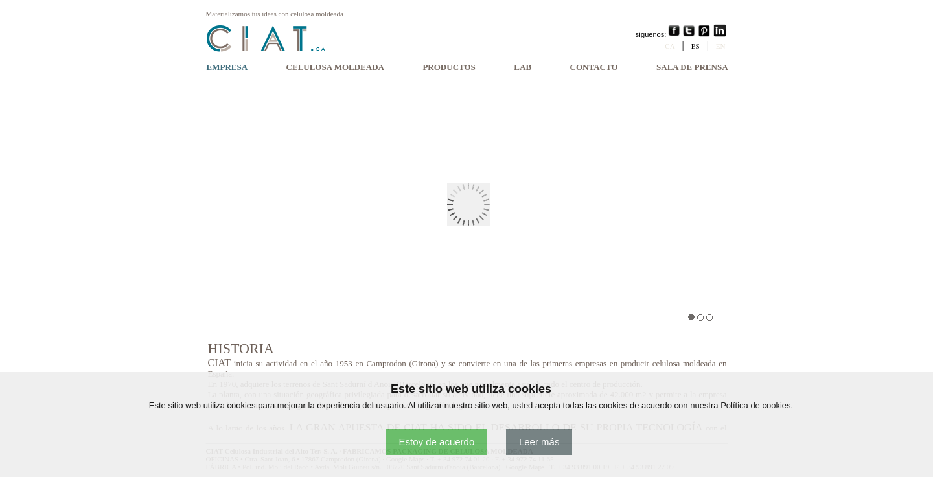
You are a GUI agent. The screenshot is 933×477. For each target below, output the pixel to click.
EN (721, 46)
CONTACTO (594, 67)
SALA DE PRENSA (692, 67)
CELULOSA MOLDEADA (335, 67)
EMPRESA (227, 67)
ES (695, 46)
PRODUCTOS (448, 67)
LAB (522, 67)
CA (669, 46)
